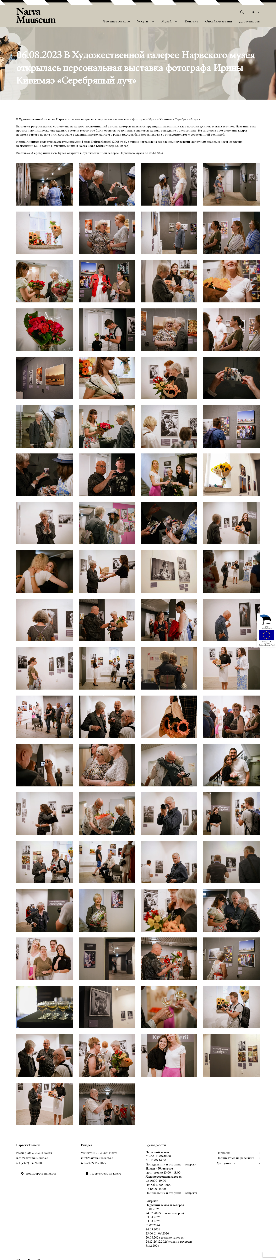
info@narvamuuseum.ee (32, 1158)
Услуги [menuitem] (142, 21)
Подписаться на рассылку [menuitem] (235, 1158)
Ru (253, 12)
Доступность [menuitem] (249, 21)
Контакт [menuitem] (191, 21)
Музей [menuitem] (166, 21)
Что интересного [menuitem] (116, 21)
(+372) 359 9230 (31, 1163)
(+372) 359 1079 (95, 1163)
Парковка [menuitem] (223, 1153)
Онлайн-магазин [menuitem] (218, 21)
